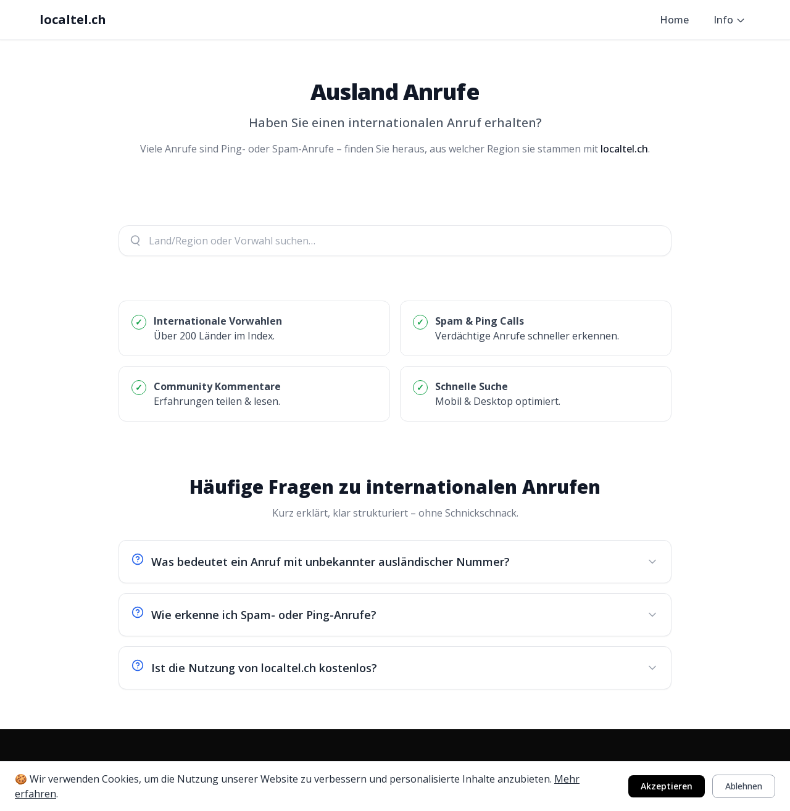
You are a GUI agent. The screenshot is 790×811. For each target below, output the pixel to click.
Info (729, 20)
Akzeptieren (666, 786)
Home (674, 20)
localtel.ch (73, 19)
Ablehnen (743, 786)
